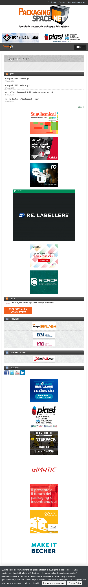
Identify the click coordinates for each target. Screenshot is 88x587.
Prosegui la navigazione (53, 583)
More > (81, 107)
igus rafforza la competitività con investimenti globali (29, 92)
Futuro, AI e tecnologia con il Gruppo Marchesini (29, 302)
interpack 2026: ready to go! (17, 85)
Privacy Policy (75, 583)
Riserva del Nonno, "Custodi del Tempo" (22, 99)
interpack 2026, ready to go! (17, 78)
